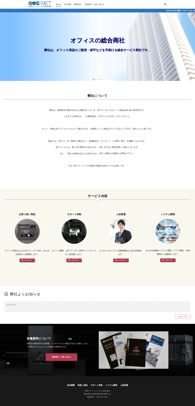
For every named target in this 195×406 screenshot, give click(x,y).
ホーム (58, 4)
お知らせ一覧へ (183, 317)
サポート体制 (96, 385)
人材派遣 (124, 385)
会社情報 (67, 4)
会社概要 (71, 385)
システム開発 (111, 385)
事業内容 (77, 4)
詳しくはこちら (26, 260)
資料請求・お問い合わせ (94, 4)
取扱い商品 (83, 385)
